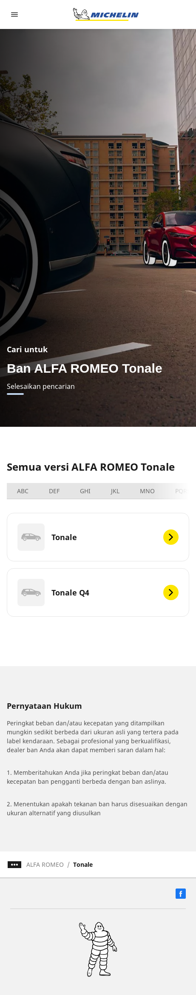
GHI (85, 491)
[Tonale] (98, 537)
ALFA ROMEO (45, 864)
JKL (115, 491)
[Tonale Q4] (98, 592)
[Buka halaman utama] (106, 14)
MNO (147, 491)
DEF (54, 491)
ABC (22, 491)
